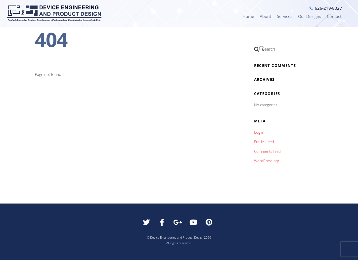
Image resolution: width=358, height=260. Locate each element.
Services (284, 16)
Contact (334, 16)
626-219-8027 (328, 8)
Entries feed (264, 141)
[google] (178, 223)
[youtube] (194, 223)
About (265, 16)
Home (248, 16)
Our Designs (309, 16)
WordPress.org (266, 160)
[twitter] (147, 223)
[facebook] (163, 223)
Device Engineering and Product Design (176, 237)
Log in (259, 132)
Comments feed (267, 151)
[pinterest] (210, 223)
